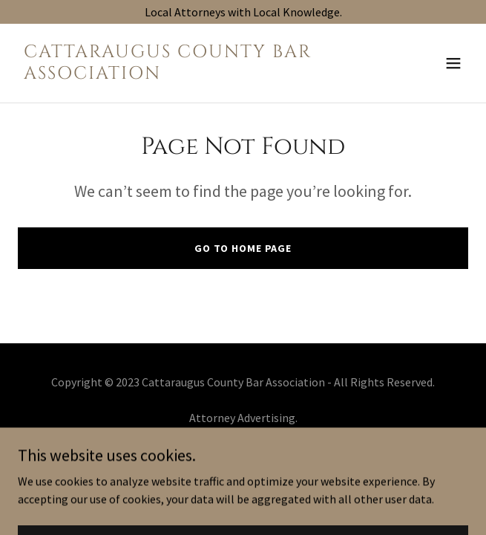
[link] (175, 74)
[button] (453, 63)
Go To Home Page (243, 248)
